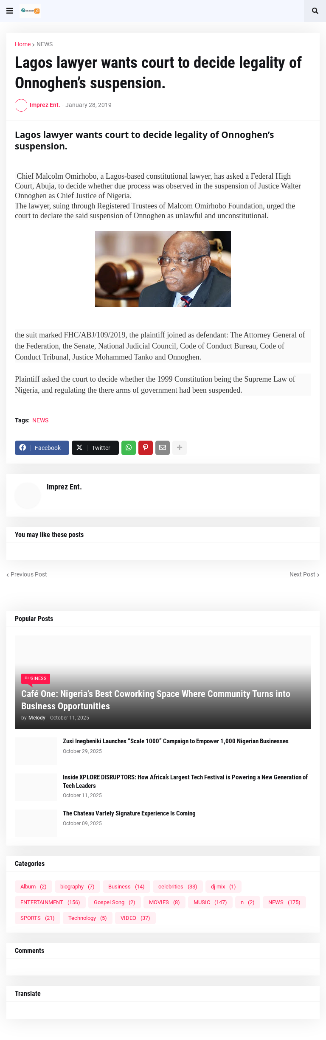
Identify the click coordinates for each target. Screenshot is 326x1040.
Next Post (302, 574)
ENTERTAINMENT (50, 902)
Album (33, 886)
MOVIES (164, 902)
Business (126, 886)
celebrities (177, 886)
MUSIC (210, 902)
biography (77, 886)
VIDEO (135, 918)
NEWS (45, 44)
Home (23, 44)
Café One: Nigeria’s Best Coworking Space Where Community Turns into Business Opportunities (155, 700)
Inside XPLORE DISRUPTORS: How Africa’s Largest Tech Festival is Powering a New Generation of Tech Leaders (185, 781)
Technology (87, 918)
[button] (10, 11)
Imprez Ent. (64, 486)
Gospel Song (114, 902)
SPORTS (37, 918)
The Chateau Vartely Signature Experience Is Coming (129, 813)
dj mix (223, 886)
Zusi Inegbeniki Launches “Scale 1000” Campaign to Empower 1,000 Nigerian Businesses (176, 741)
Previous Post (29, 574)
